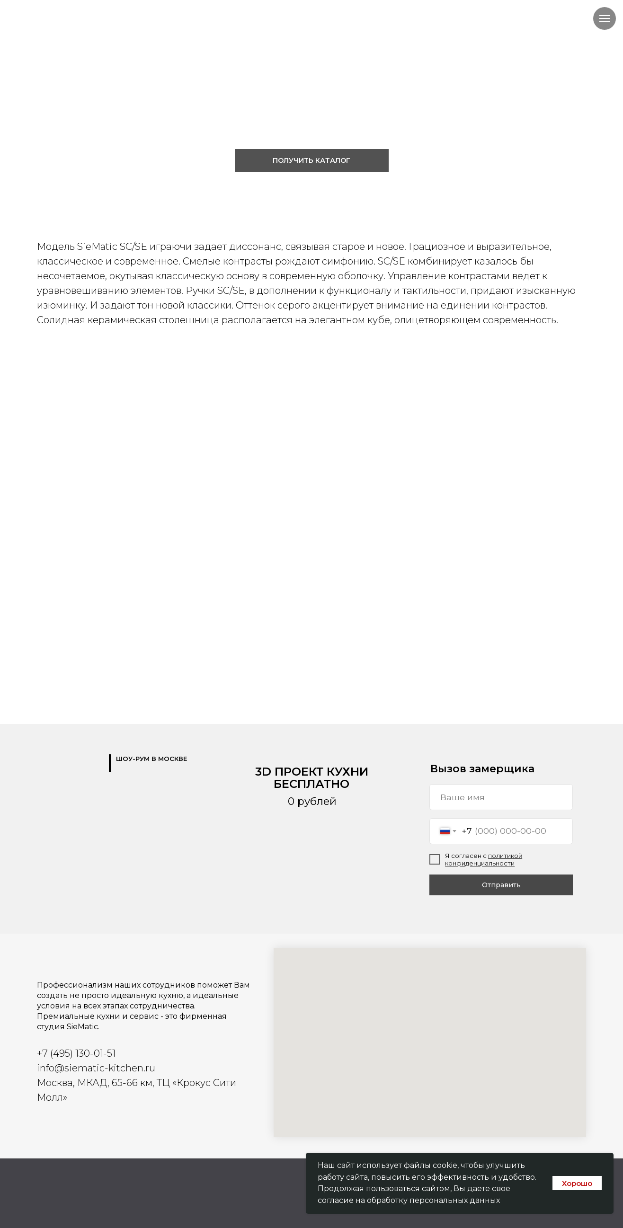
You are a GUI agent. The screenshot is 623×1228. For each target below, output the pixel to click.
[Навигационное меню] (604, 18)
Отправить (501, 885)
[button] (312, 160)
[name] (501, 797)
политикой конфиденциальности (483, 859)
